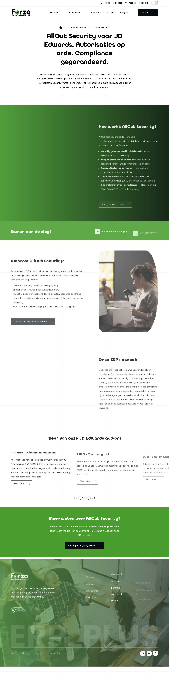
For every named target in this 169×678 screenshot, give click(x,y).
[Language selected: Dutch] (154, 3)
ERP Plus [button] (54, 12)
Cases (110, 12)
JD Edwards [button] (75, 12)
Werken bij (130, 2)
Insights (124, 12)
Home (60, 28)
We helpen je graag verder (82, 545)
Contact (145, 12)
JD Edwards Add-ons (78, 27)
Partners (117, 2)
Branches (96, 12)
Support (143, 2)
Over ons (105, 2)
